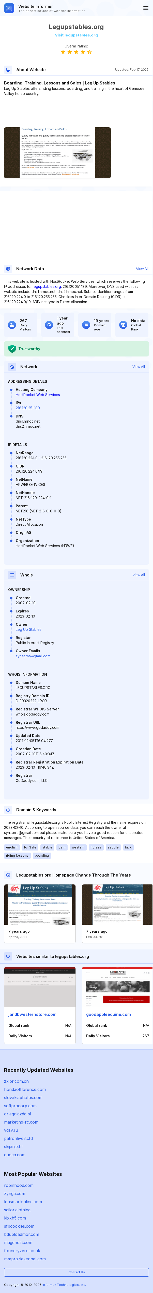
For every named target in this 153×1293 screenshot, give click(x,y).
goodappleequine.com (108, 1014)
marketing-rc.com (21, 1122)
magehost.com (18, 1242)
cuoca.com (14, 1154)
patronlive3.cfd (18, 1138)
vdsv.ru (11, 1130)
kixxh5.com (15, 1218)
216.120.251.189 (28, 408)
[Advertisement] (76, 112)
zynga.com (14, 1193)
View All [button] (142, 269)
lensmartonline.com (23, 1201)
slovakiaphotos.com (23, 1097)
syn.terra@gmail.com (33, 656)
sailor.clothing (17, 1209)
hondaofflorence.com (25, 1089)
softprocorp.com (20, 1105)
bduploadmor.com (21, 1234)
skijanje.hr (13, 1146)
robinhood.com (19, 1185)
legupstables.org (47, 286)
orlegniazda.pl (17, 1113)
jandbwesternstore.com (32, 1014)
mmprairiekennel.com (25, 1258)
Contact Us (76, 1272)
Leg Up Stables (28, 629)
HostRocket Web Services (38, 394)
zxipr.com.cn (16, 1081)
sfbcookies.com (19, 1226)
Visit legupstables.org (76, 35)
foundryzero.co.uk (22, 1250)
